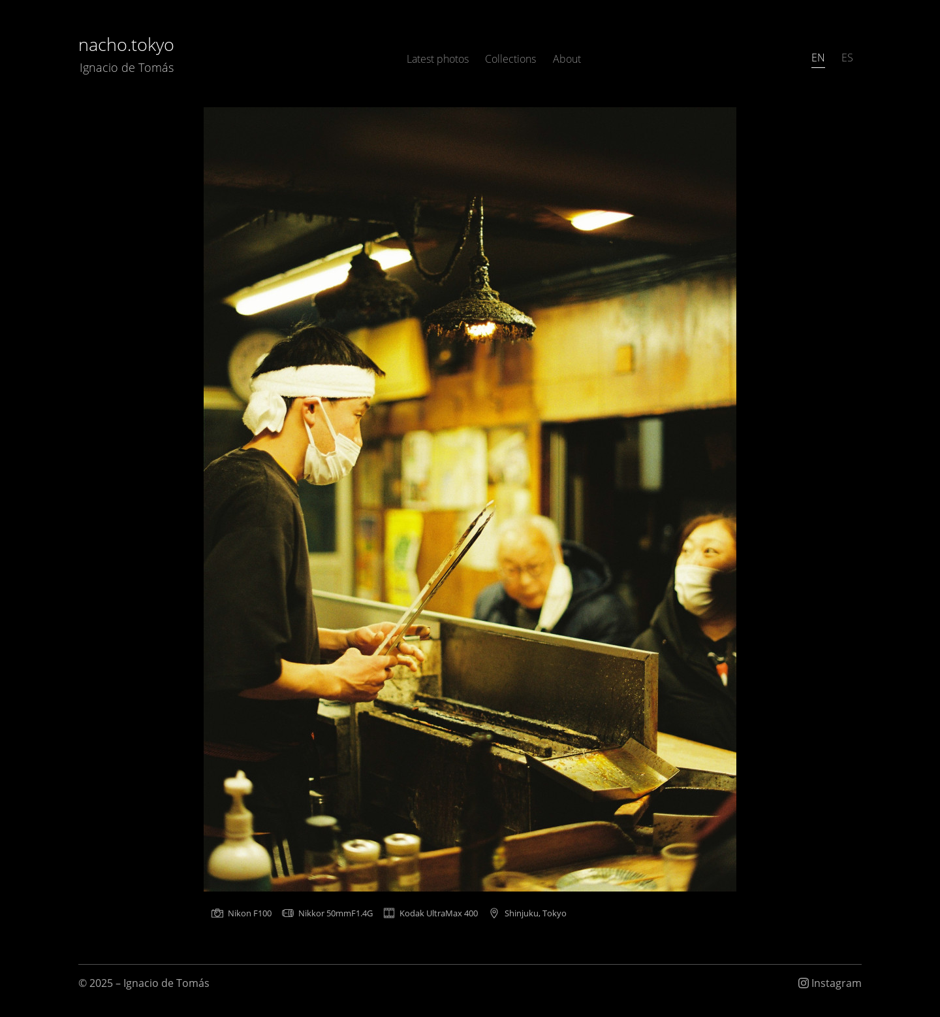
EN (818, 57)
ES (847, 57)
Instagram (830, 983)
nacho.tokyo (126, 54)
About (567, 59)
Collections (510, 59)
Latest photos (438, 59)
